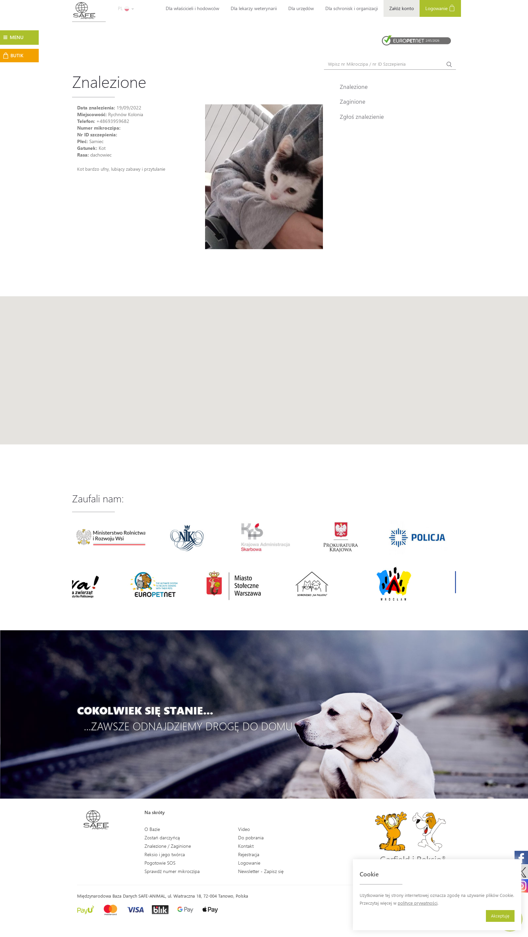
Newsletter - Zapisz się (261, 871)
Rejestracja (248, 854)
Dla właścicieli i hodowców (192, 8)
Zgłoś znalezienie (362, 116)
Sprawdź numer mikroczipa (172, 871)
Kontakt (246, 846)
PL (126, 8)
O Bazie (152, 829)
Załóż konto (401, 8)
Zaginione (352, 101)
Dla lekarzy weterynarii (254, 8)
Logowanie (440, 8)
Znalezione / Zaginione (167, 846)
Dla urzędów (301, 8)
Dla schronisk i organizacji (351, 8)
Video (244, 829)
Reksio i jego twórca (164, 854)
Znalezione (354, 86)
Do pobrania (251, 837)
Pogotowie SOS (159, 863)
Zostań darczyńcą (162, 837)
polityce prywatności (417, 903)
